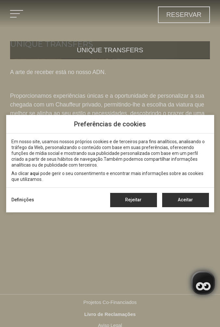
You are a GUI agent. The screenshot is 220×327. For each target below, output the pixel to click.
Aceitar (185, 199)
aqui (34, 173)
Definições (22, 199)
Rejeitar (133, 199)
